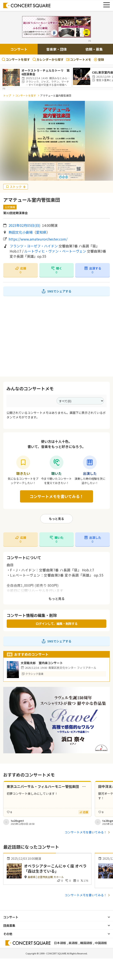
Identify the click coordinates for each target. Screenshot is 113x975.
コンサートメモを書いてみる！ (57, 496)
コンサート (18, 49)
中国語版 (101, 943)
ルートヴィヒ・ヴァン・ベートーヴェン (55, 251)
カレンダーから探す (48, 59)
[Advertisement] (56, 336)
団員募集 (9, 925)
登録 (99, 59)
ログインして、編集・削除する (57, 623)
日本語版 (60, 943)
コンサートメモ (78, 59)
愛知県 (41, 232)
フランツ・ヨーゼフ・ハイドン (34, 245)
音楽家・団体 (56, 49)
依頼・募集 (94, 49)
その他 (7, 934)
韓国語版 (86, 943)
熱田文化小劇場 (21, 232)
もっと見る (56, 518)
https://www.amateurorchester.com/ (38, 239)
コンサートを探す (16, 59)
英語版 (73, 943)
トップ (7, 95)
